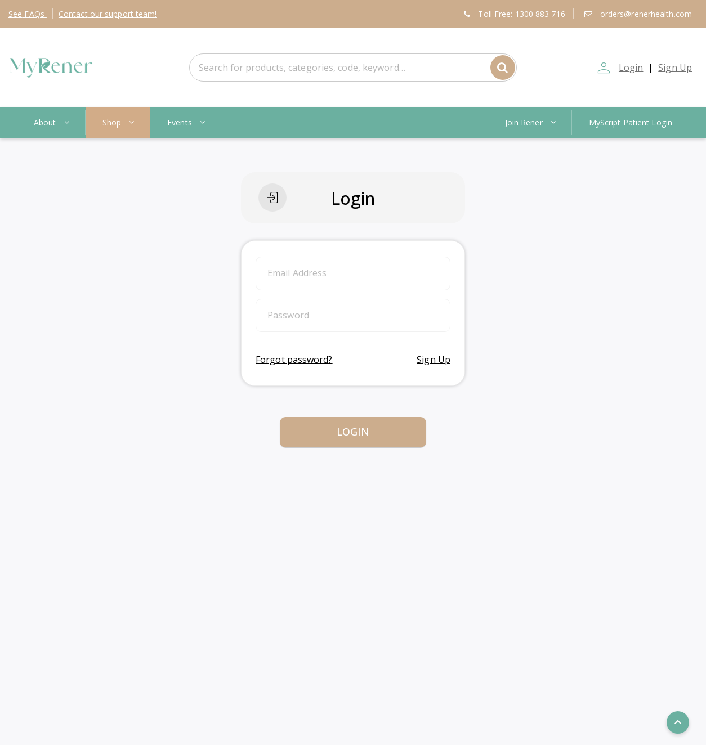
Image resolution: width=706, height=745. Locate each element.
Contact (108, 13)
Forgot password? (294, 359)
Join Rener (531, 122)
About (52, 122)
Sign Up (675, 67)
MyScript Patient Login (630, 122)
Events (186, 122)
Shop (119, 122)
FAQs (27, 13)
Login (630, 67)
